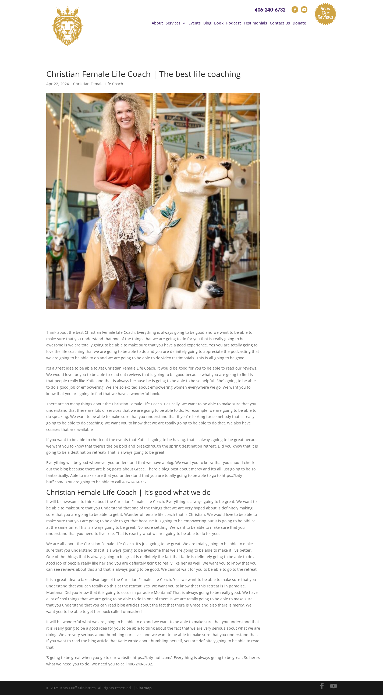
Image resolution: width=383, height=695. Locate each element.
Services (173, 23)
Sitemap (144, 687)
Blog (207, 23)
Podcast (233, 23)
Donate (299, 23)
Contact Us (280, 23)
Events (195, 23)
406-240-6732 (270, 10)
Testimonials (255, 23)
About (157, 23)
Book (219, 23)
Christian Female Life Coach (98, 83)
